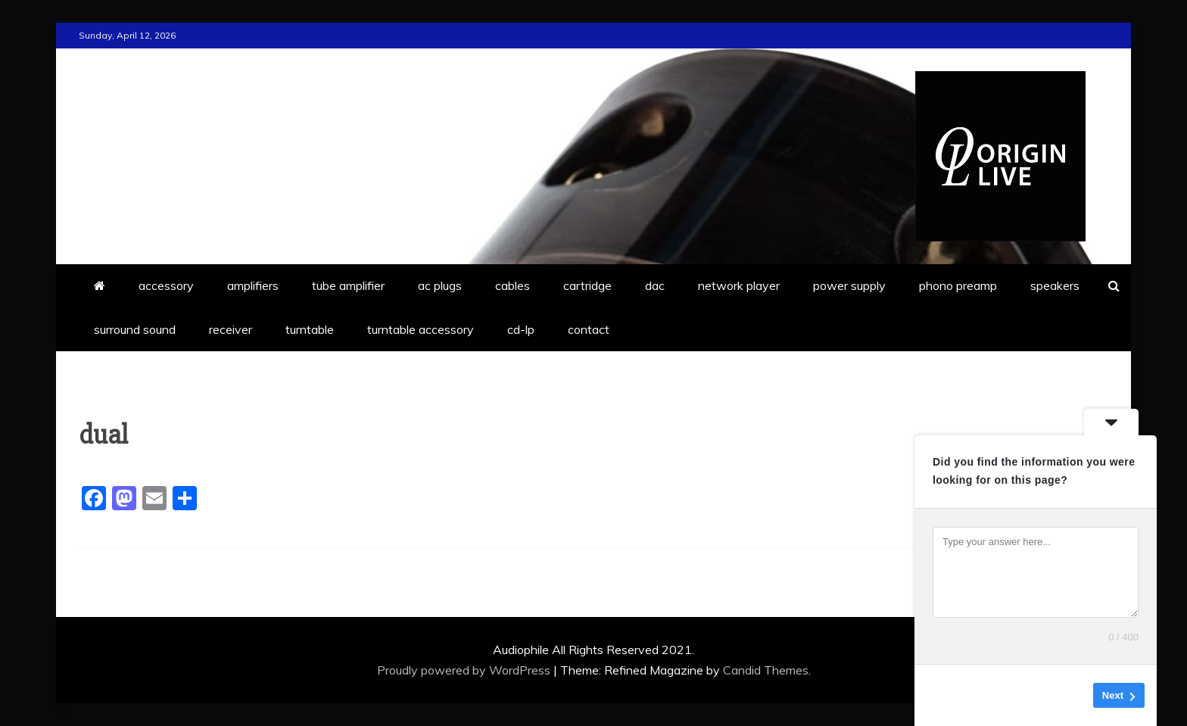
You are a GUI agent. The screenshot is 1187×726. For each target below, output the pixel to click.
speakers (1055, 285)
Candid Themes (765, 670)
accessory (166, 285)
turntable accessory (420, 329)
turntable (309, 329)
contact (588, 329)
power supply (849, 285)
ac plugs (440, 285)
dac (655, 285)
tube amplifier (348, 285)
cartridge (587, 285)
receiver (230, 329)
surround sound (135, 329)
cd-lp (520, 329)
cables (512, 285)
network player (739, 285)
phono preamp (958, 285)
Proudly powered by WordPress (465, 670)
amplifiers (253, 285)
